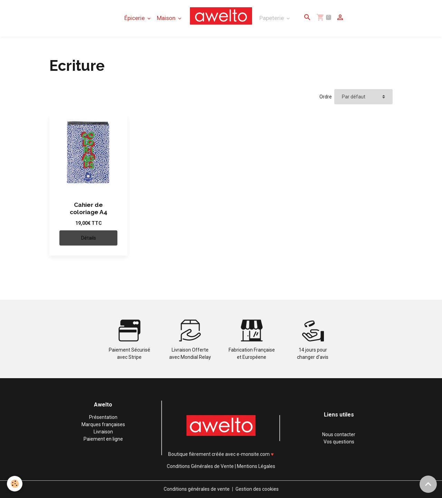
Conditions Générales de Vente (200, 466)
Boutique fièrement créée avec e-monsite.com (219, 454)
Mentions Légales (256, 466)
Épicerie (135, 18)
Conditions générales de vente (197, 489)
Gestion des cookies (257, 489)
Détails (88, 238)
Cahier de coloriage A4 (88, 208)
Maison (167, 18)
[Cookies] (14, 483)
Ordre (325, 96)
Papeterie (272, 18)
